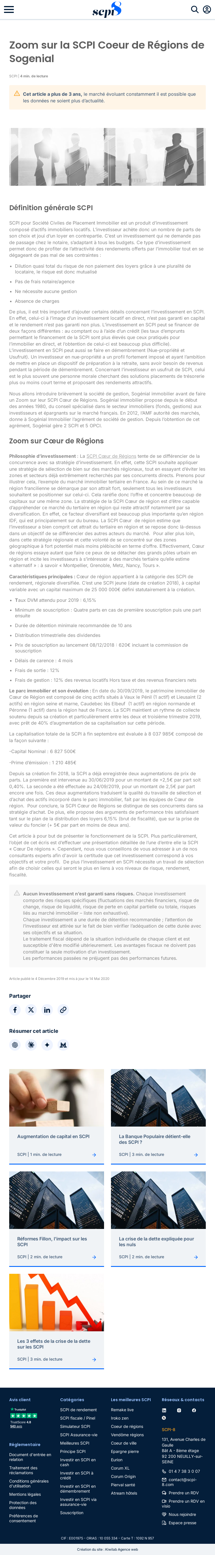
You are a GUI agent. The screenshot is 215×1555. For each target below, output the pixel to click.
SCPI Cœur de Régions (111, 456)
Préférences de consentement (23, 1518)
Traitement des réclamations (23, 1470)
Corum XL (120, 1468)
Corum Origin (123, 1476)
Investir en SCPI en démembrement (78, 1488)
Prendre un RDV (184, 1492)
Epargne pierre (125, 1451)
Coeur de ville (124, 1443)
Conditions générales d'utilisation (29, 1483)
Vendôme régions (127, 1434)
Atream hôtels (124, 1493)
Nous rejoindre (182, 1514)
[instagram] (180, 1409)
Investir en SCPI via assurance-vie (78, 1502)
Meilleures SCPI (74, 1443)
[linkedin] (165, 1409)
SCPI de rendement (78, 1409)
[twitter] (165, 1416)
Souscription (71, 1512)
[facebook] (195, 1409)
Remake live (122, 1409)
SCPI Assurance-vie (78, 1434)
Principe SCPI (73, 1451)
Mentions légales (25, 1494)
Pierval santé (123, 1484)
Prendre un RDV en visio (183, 1503)
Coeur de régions (127, 1426)
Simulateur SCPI (75, 1426)
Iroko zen (119, 1418)
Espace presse (182, 1522)
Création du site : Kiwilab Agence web (107, 1549)
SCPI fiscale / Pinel (77, 1418)
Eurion (116, 1459)
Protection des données (23, 1505)
